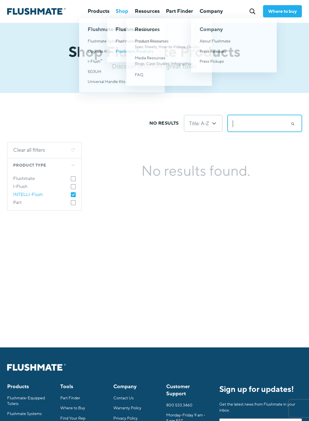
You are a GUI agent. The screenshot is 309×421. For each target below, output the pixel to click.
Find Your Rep (72, 418)
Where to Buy (72, 408)
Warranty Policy (127, 408)
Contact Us (123, 398)
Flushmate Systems (24, 413)
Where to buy (282, 11)
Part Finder (179, 11)
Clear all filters (29, 150)
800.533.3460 (179, 405)
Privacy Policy (125, 418)
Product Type (29, 165)
